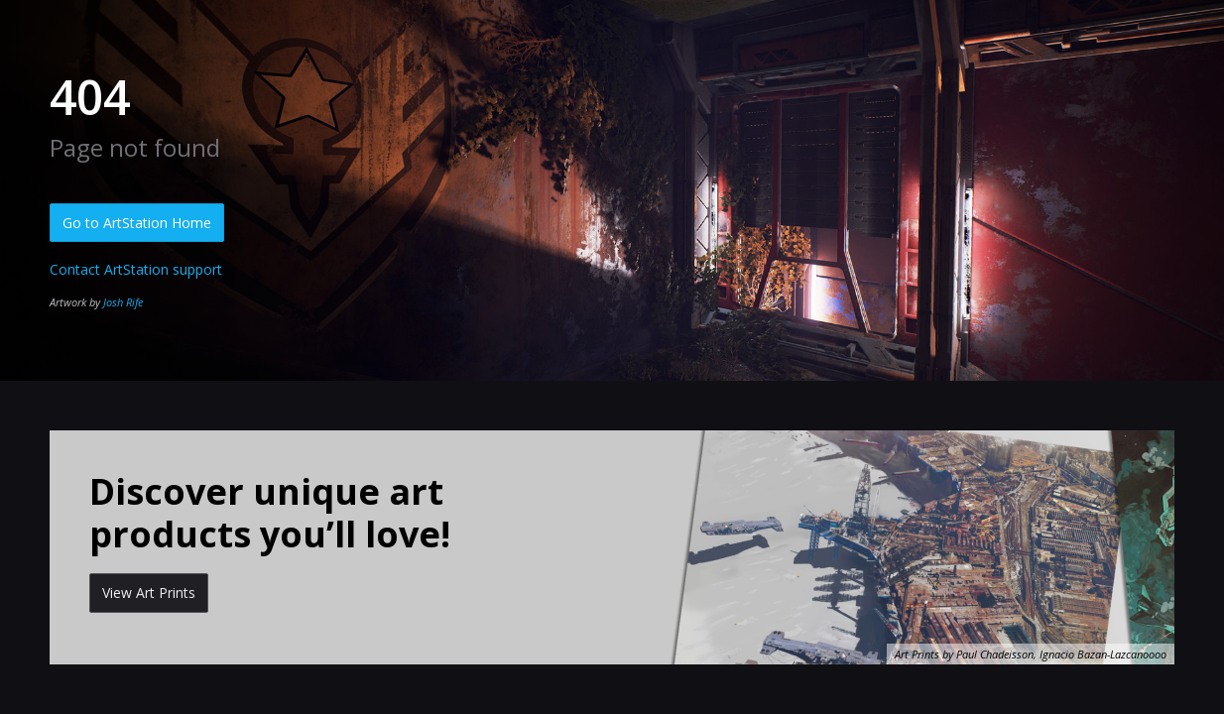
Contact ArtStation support (136, 269)
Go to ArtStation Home (136, 222)
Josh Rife (123, 302)
